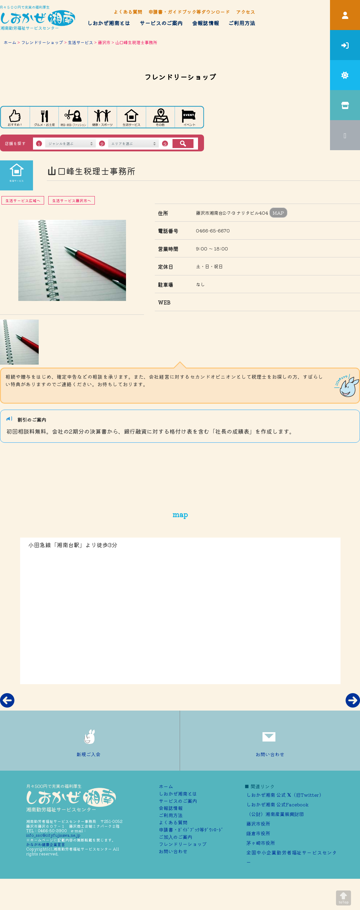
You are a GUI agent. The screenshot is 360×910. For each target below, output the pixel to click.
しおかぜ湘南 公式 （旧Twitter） (285, 794)
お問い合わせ (270, 740)
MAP (278, 212)
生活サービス (80, 42)
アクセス (245, 11)
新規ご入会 (90, 740)
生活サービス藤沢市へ (71, 200)
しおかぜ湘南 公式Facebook (277, 804)
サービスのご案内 (161, 23)
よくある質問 (127, 11)
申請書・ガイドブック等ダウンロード (189, 11)
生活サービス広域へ (22, 200)
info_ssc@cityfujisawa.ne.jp (53, 835)
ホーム (10, 42)
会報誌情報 (205, 23)
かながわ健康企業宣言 (45, 844)
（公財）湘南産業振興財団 (275, 813)
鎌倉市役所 (258, 833)
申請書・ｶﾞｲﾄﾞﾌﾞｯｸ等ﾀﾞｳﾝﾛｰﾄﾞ (191, 829)
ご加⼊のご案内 (175, 836)
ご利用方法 (241, 23)
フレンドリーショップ (42, 42)
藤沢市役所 (258, 823)
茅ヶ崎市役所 (260, 842)
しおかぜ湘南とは (108, 23)
